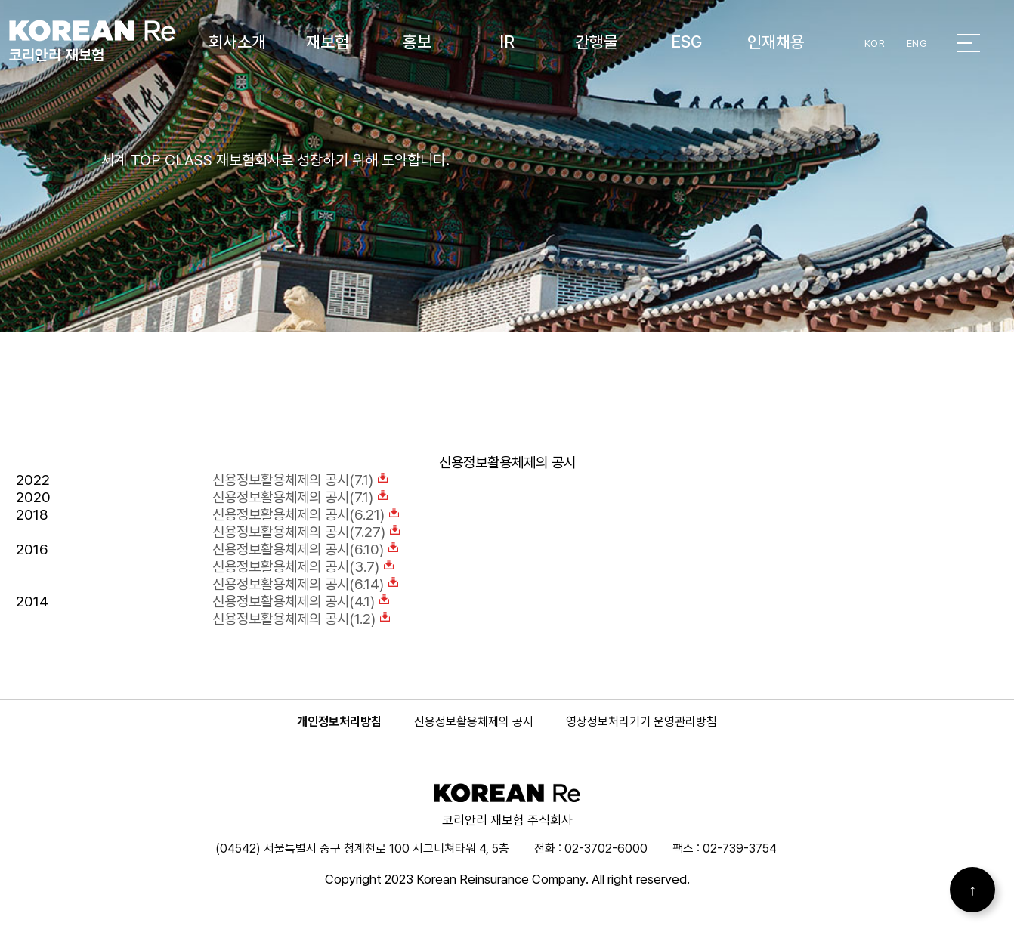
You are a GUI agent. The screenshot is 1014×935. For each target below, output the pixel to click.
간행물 (596, 41)
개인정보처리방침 (339, 721)
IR (507, 41)
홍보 (417, 41)
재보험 (327, 41)
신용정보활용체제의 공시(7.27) (306, 532)
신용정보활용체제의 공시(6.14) (305, 584)
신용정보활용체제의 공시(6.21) (306, 514)
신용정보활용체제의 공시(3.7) (303, 567)
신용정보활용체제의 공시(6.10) (305, 549)
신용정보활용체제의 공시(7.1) (300, 480)
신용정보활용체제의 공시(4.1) (301, 601)
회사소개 (237, 41)
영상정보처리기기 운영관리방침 (641, 721)
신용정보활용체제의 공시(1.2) (301, 619)
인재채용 (776, 41)
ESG (686, 41)
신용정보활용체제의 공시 (473, 721)
